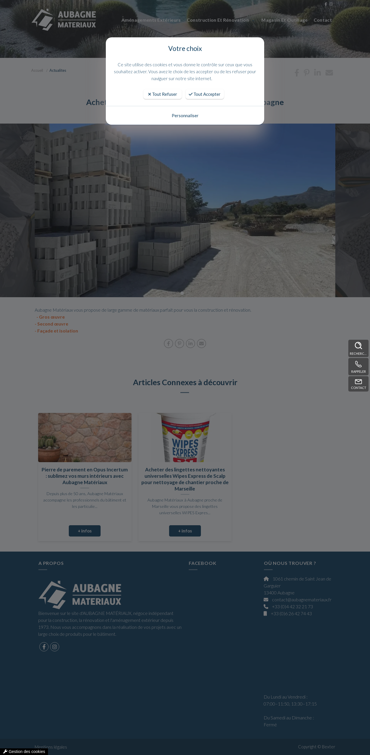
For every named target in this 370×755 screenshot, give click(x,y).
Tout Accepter (205, 94)
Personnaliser (185, 115)
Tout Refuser (162, 94)
